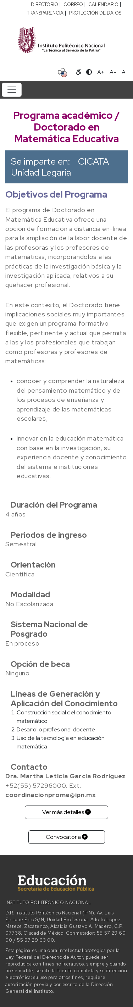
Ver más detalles (66, 812)
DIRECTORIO (44, 4)
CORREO (73, 4)
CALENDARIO (103, 4)
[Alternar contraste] (89, 72)
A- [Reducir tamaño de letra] (113, 72)
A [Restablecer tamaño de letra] (124, 72)
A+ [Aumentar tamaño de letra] (100, 72)
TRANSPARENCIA (45, 13)
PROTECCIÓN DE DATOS (95, 13)
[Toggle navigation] (12, 90)
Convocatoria (67, 837)
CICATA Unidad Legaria (60, 166)
